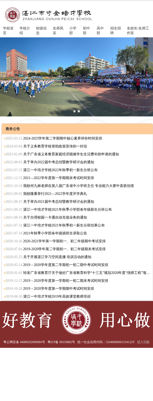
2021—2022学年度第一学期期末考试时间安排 (50, 178)
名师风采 (58, 30)
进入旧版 (143, 342)
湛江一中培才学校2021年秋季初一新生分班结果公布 (55, 225)
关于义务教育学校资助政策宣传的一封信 (46, 146)
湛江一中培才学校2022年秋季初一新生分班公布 (52, 170)
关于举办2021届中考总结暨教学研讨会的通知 (50, 202)
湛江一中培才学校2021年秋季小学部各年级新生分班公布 (59, 209)
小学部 (72, 30)
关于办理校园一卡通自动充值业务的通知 (46, 217)
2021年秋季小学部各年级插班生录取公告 (46, 233)
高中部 (100, 30)
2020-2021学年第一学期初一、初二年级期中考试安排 (56, 241)
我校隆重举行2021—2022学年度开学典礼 (46, 194)
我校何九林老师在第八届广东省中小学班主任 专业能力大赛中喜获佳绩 (70, 186)
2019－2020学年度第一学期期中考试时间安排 (50, 289)
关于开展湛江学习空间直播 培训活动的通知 (48, 257)
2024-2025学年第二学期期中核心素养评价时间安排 (54, 138)
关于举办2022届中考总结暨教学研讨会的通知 (50, 162)
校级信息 (41, 30)
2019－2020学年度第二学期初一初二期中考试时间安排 (57, 265)
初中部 (86, 30)
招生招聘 (115, 30)
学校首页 (8, 30)
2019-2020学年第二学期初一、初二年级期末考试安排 (56, 249)
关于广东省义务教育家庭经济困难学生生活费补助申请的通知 (62, 154)
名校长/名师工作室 (138, 30)
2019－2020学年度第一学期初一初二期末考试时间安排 (57, 281)
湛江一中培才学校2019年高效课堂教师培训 (48, 296)
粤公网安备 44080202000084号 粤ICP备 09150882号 (39, 342)
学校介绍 (24, 30)
